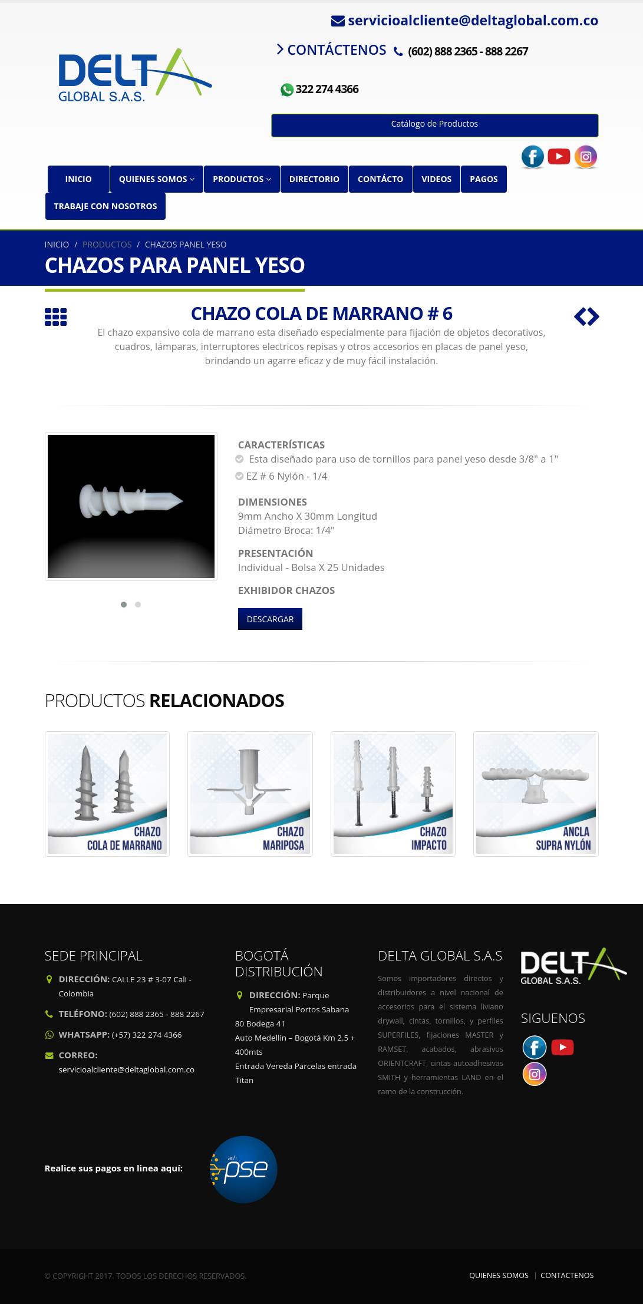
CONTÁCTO (380, 178)
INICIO (78, 178)
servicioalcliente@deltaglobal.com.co (127, 1069)
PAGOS (483, 178)
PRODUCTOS (242, 178)
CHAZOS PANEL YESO (186, 244)
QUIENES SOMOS (156, 178)
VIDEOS (437, 178)
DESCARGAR (270, 619)
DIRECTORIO (314, 178)
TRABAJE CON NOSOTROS (105, 206)
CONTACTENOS (566, 1275)
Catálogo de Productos (435, 123)
